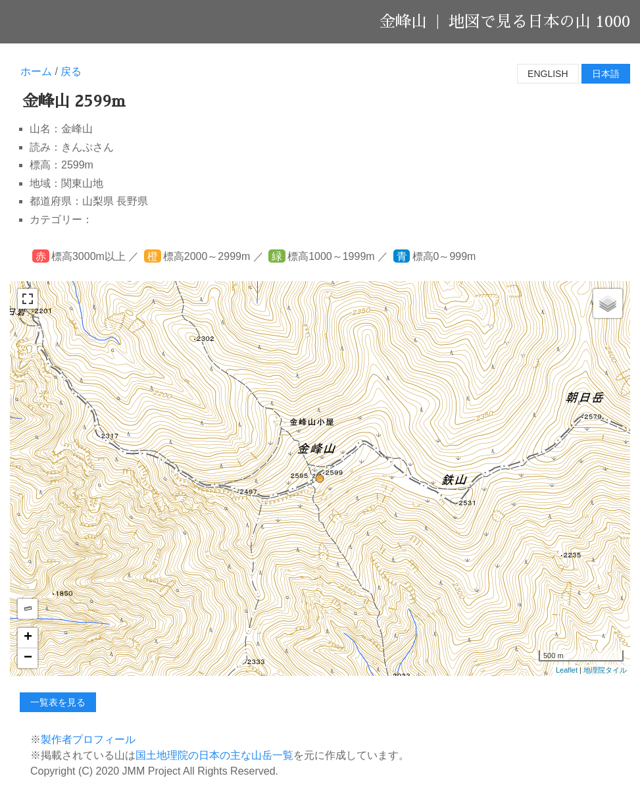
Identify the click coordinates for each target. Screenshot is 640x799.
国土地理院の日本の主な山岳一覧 (214, 755)
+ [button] (28, 638)
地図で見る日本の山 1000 (539, 22)
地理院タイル (605, 670)
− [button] (28, 658)
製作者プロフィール (88, 739)
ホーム (36, 71)
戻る (71, 71)
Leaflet (567, 670)
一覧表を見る (58, 702)
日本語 (606, 73)
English (548, 73)
